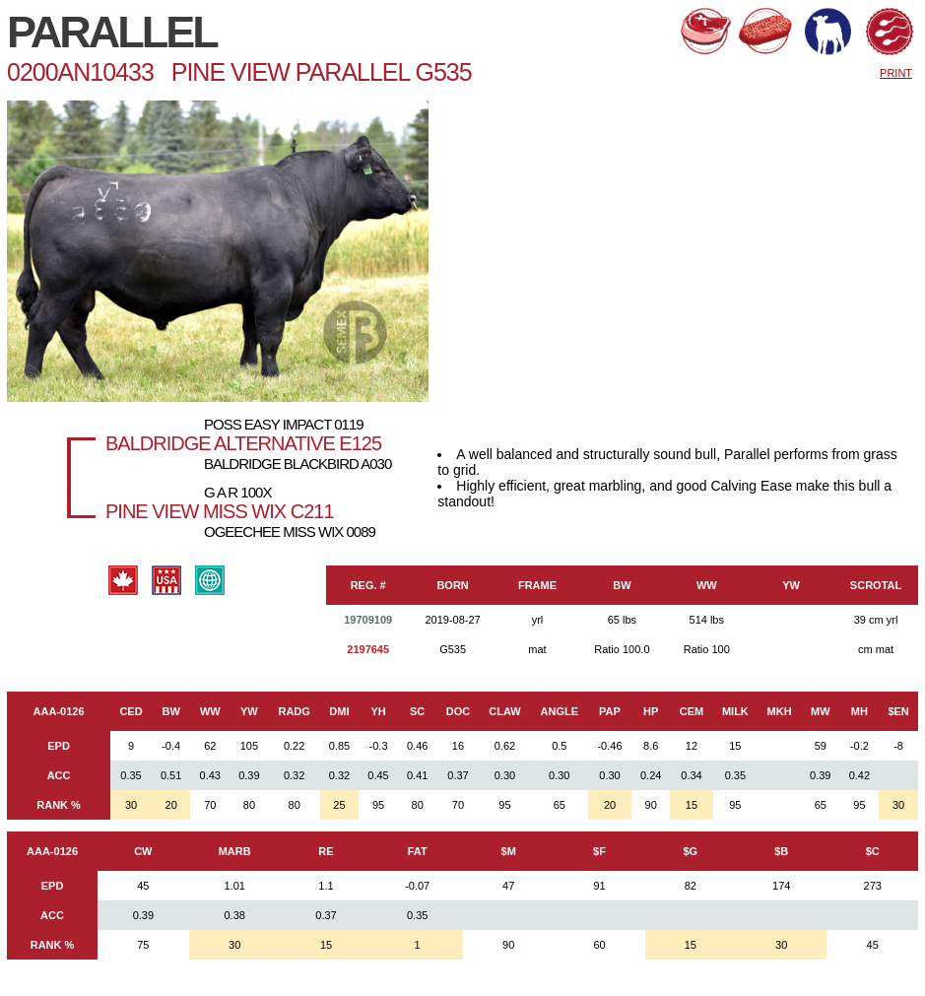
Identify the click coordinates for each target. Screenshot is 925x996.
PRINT (896, 73)
